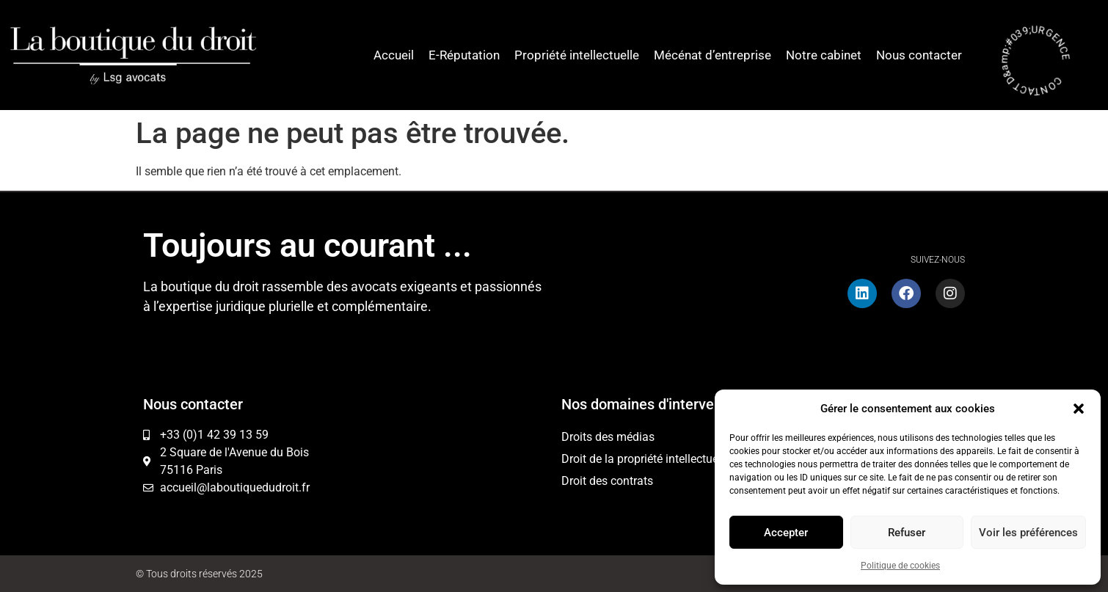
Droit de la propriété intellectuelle (645, 459)
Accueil (393, 55)
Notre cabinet (823, 55)
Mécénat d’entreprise (712, 55)
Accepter (786, 532)
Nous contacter (919, 55)
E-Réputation (464, 55)
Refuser (906, 532)
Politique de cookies (900, 565)
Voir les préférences (1028, 532)
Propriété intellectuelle (576, 55)
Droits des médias (608, 437)
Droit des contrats (607, 481)
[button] (1078, 408)
